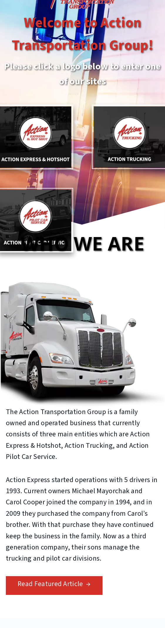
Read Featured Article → (54, 584)
